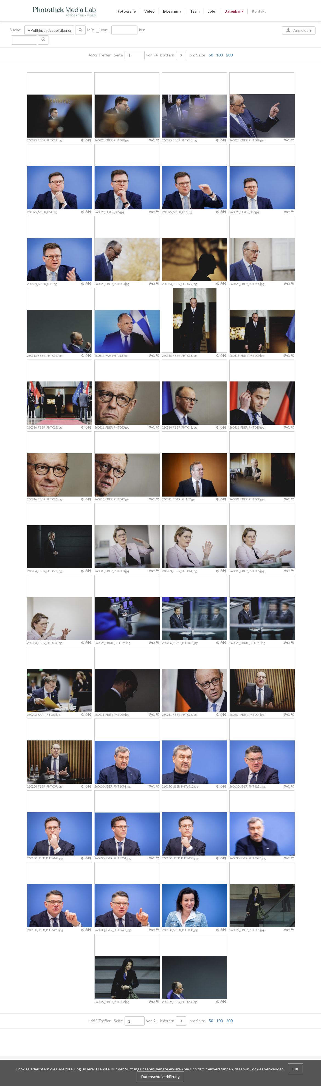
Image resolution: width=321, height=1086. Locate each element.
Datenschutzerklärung (160, 1076)
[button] (43, 40)
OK (295, 1069)
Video (149, 11)
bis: (142, 30)
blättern (167, 55)
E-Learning (172, 11)
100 (219, 55)
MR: (90, 30)
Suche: (16, 30)
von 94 (152, 55)
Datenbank (233, 11)
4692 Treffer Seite (106, 55)
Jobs (212, 11)
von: (104, 30)
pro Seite (210, 55)
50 (211, 55)
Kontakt (259, 11)
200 (229, 55)
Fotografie (127, 11)
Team (194, 11)
